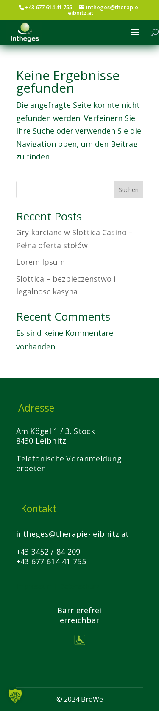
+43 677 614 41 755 (51, 561)
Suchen (129, 190)
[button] (15, 696)
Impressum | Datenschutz (58, 586)
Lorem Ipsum (40, 262)
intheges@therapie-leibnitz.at (72, 534)
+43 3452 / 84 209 (48, 551)
